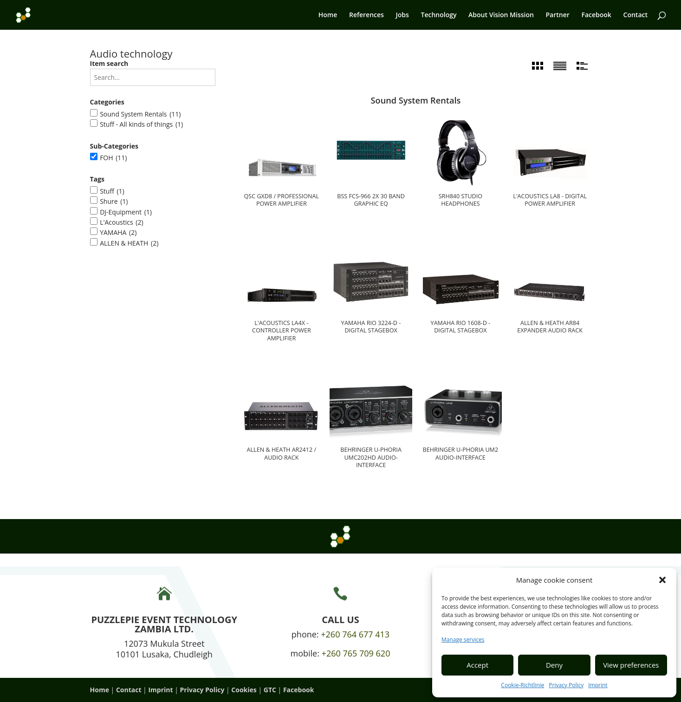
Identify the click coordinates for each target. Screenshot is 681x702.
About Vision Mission (501, 15)
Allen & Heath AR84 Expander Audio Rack (550, 326)
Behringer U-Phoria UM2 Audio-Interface (461, 453)
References (366, 15)
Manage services (462, 640)
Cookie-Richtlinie (522, 685)
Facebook (596, 15)
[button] (662, 580)
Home (327, 15)
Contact (635, 15)
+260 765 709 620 (356, 653)
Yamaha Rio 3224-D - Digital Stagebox (371, 326)
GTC (270, 689)
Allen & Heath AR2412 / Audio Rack (281, 453)
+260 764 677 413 (355, 634)
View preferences (631, 665)
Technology (438, 15)
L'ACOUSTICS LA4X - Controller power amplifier (281, 330)
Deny (554, 665)
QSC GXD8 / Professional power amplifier (281, 200)
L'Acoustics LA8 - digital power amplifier (550, 200)
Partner (558, 15)
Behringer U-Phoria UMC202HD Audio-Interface (371, 457)
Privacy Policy (566, 685)
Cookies (243, 689)
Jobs (402, 15)
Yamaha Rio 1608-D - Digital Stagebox (461, 326)
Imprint (597, 685)
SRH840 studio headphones (460, 200)
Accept (477, 665)
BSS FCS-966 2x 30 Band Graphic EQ (371, 200)
